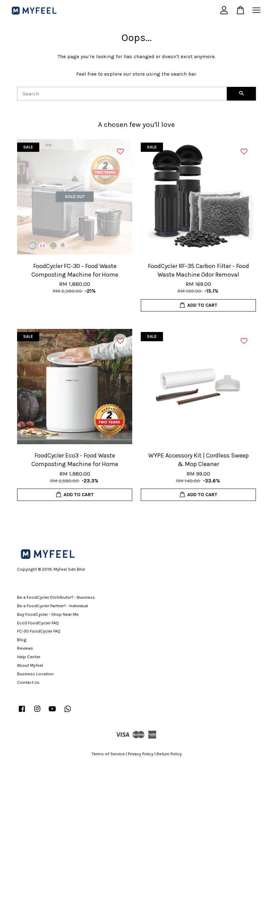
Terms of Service (108, 753)
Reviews (25, 648)
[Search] (122, 94)
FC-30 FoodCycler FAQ (38, 631)
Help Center (28, 656)
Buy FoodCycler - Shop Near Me (48, 614)
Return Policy (169, 753)
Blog (21, 639)
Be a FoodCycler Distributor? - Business (56, 597)
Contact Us (28, 682)
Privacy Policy (140, 753)
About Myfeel (30, 665)
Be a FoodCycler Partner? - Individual (52, 605)
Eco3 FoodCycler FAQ (38, 622)
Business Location (35, 673)
